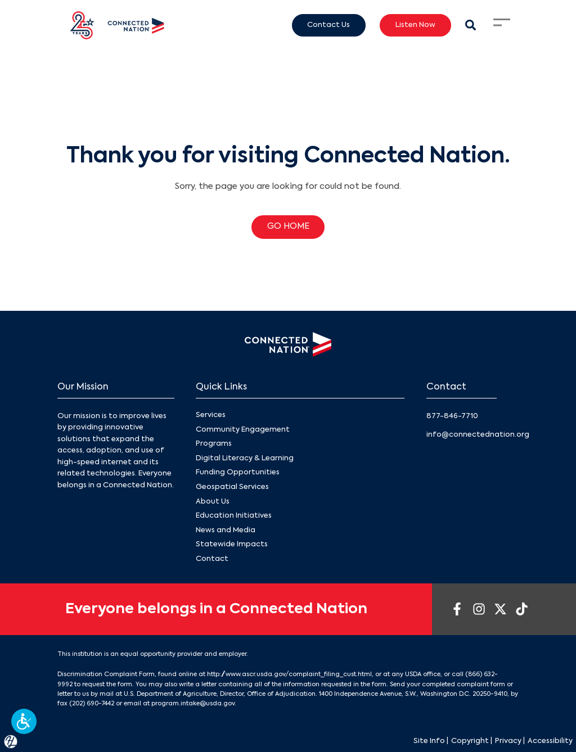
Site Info (429, 741)
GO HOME (288, 226)
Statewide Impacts (232, 544)
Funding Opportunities (238, 472)
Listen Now (415, 25)
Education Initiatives (234, 515)
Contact (212, 559)
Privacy (508, 741)
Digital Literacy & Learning (245, 458)
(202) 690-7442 (91, 703)
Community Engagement (243, 429)
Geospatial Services (232, 487)
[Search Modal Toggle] (470, 25)
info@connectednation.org (477, 434)
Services (211, 415)
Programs (214, 443)
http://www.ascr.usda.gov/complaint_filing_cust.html (289, 674)
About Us (213, 501)
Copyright (470, 741)
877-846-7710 (452, 416)
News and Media (225, 530)
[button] (24, 721)
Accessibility (550, 741)
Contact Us (328, 25)
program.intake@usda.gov (193, 703)
